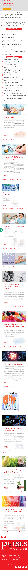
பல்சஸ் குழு (13, 564)
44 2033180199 (5, 0)
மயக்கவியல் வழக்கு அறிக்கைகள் (10, 49)
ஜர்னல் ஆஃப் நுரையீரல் (8, 54)
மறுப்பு (10, 559)
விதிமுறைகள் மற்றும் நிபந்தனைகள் (16, 557)
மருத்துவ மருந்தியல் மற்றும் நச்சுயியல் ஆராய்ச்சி (11, 45)
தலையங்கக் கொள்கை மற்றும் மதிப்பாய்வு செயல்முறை (12, 556)
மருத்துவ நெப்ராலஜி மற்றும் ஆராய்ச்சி (11, 34)
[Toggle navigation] (24, 4)
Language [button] (6, 9)
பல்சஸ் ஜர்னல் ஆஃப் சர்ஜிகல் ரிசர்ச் (10, 31)
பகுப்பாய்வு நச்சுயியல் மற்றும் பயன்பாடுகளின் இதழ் (13, 40)
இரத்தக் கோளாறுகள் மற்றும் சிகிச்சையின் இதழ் (13, 51)
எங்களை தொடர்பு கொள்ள (8, 554)
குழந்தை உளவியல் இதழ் (8, 37)
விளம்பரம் (4, 557)
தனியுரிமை (16, 559)
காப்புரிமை (4, 559)
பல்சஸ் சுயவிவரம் (20, 554)
